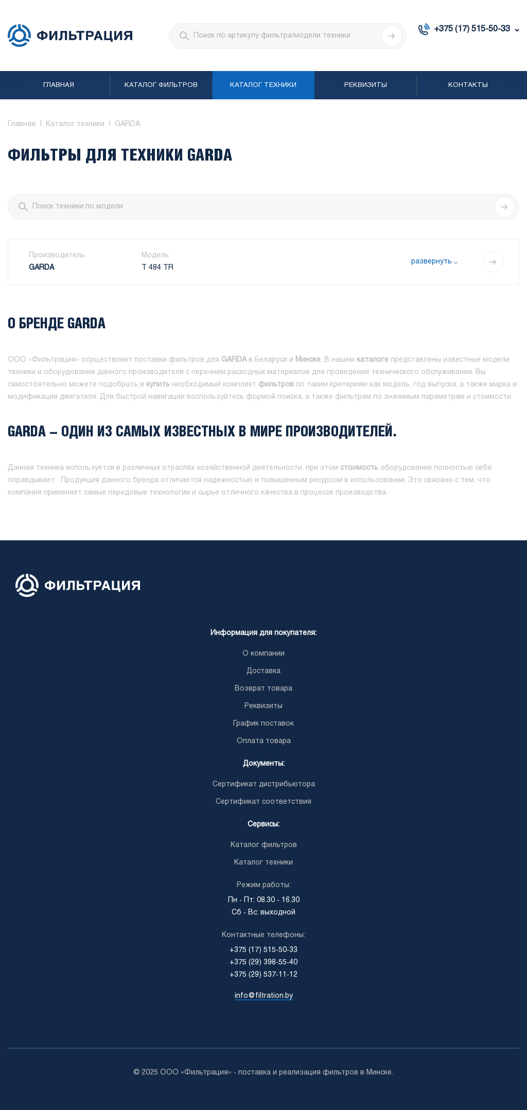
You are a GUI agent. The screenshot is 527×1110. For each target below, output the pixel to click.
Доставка (263, 671)
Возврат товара (263, 688)
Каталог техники (263, 85)
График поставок (263, 723)
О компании (263, 653)
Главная (58, 85)
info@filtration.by (264, 996)
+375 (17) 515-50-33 (472, 29)
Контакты (468, 85)
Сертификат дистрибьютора (264, 784)
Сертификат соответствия (263, 802)
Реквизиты (365, 85)
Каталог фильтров (161, 85)
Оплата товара (264, 741)
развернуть (431, 261)
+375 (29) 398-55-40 (263, 962)
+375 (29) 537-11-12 (263, 975)
